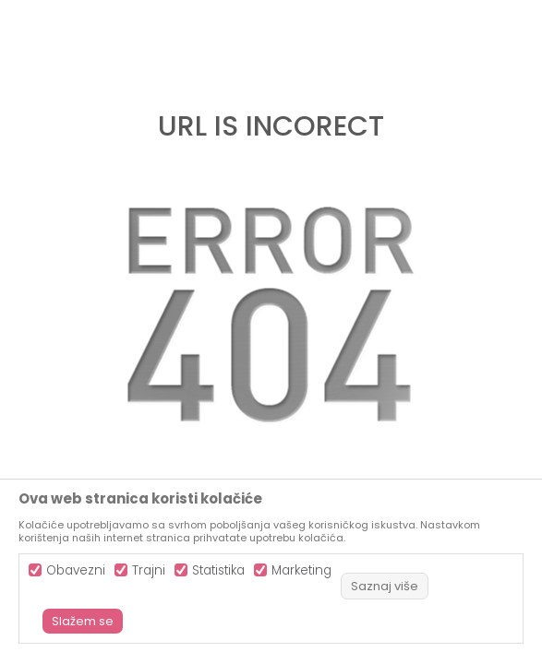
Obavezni (75, 570)
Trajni (148, 570)
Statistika (218, 570)
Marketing (301, 570)
